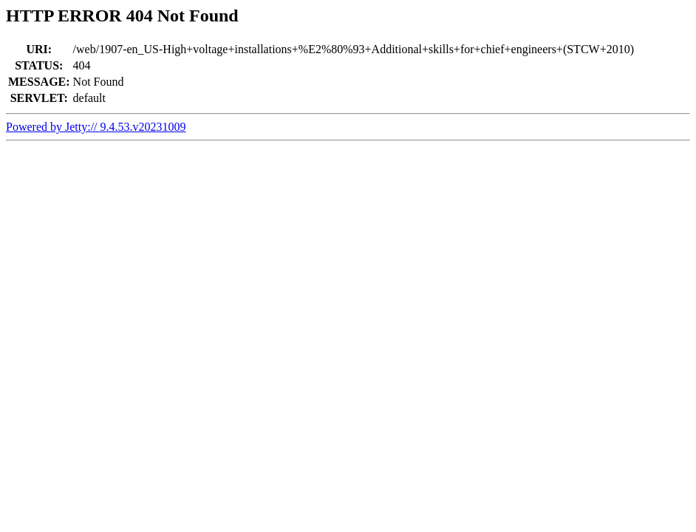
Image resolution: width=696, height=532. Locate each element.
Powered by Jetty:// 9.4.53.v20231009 (96, 126)
